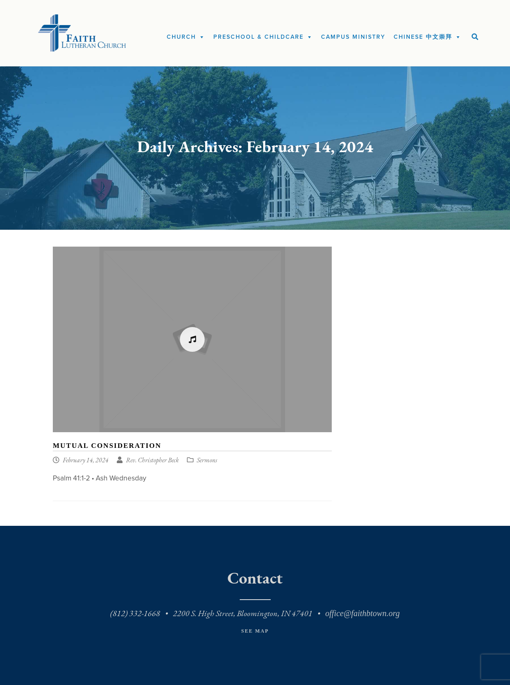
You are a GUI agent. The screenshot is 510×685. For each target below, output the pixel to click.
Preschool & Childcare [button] (258, 36)
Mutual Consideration (107, 446)
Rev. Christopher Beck (152, 460)
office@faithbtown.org (362, 613)
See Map (255, 631)
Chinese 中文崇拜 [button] (423, 36)
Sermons (207, 460)
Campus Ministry (353, 36)
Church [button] (181, 36)
